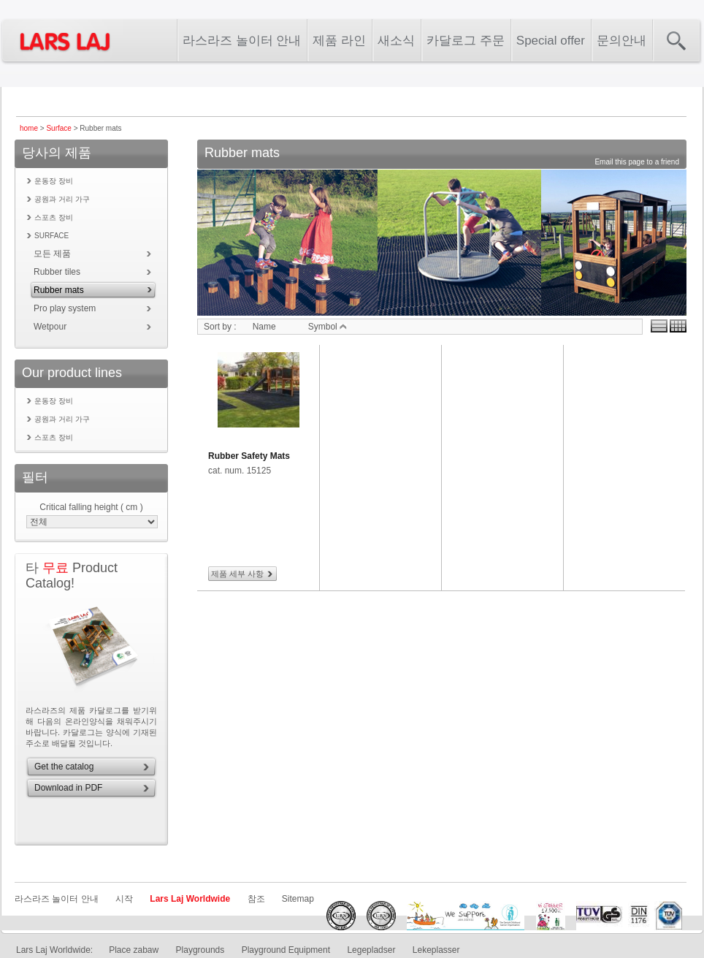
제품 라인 (339, 40)
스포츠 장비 (53, 217)
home (29, 128)
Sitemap (298, 899)
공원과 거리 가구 (62, 199)
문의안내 (621, 40)
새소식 (396, 40)
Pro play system (65, 308)
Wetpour (50, 327)
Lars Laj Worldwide (190, 899)
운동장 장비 (53, 181)
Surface (58, 128)
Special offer (550, 40)
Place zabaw (133, 950)
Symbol (327, 327)
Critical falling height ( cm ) (90, 507)
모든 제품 (52, 253)
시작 (124, 899)
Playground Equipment (286, 950)
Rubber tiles (57, 272)
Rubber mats (59, 290)
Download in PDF (68, 788)
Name (264, 327)
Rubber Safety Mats (249, 456)
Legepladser (371, 950)
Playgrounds (200, 950)
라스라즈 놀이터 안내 (242, 40)
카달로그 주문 (465, 40)
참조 (256, 899)
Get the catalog (63, 766)
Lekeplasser (436, 950)
